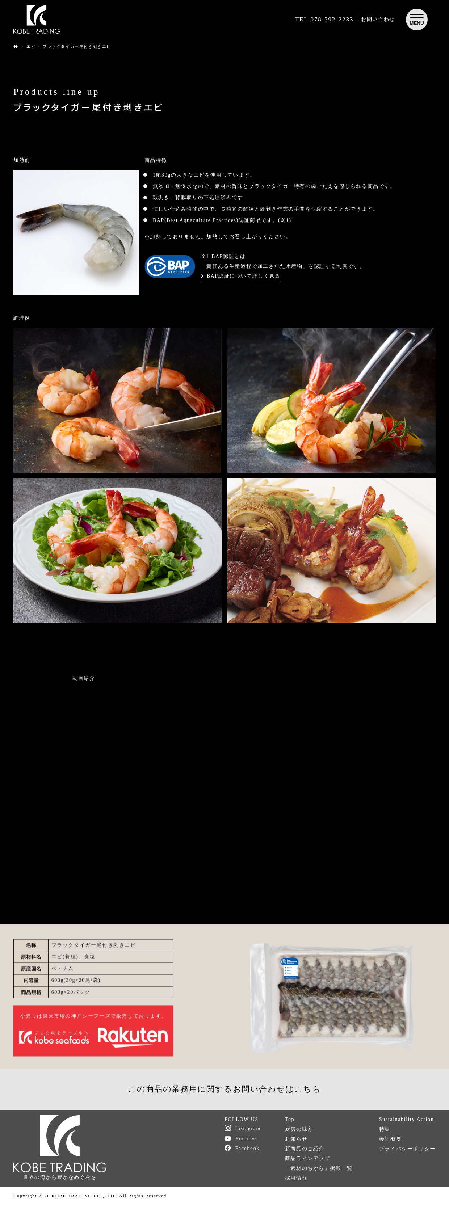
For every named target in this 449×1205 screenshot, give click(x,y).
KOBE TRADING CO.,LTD (82, 1195)
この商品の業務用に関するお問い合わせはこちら (224, 1089)
